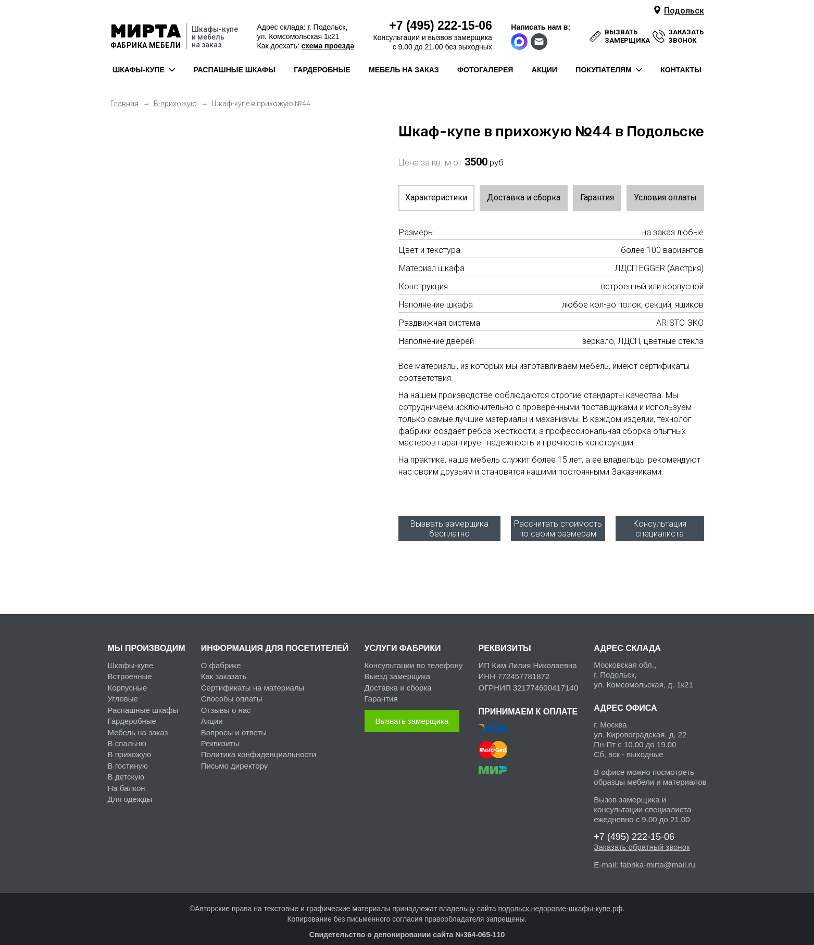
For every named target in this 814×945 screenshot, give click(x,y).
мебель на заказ (404, 70)
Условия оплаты (665, 197)
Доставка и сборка (523, 197)
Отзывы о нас (226, 699)
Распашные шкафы (143, 699)
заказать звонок (686, 36)
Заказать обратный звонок (642, 836)
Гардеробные (132, 710)
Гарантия (597, 197)
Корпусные (127, 677)
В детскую (126, 766)
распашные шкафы (234, 70)
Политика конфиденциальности (258, 743)
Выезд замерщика (397, 665)
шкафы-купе (138, 70)
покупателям (603, 70)
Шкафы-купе (131, 654)
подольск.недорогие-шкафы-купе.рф (560, 898)
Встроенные (130, 665)
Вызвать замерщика (412, 710)
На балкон (126, 777)
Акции (212, 710)
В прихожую (129, 743)
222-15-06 (440, 25)
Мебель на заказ (138, 722)
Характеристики (436, 197)
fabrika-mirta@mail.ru (657, 854)
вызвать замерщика (627, 36)
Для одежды (130, 788)
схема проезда (328, 46)
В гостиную (128, 755)
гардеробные (322, 70)
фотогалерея (485, 70)
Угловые (123, 688)
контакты (680, 70)
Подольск (684, 11)
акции (544, 70)
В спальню (127, 733)
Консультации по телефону (414, 654)
